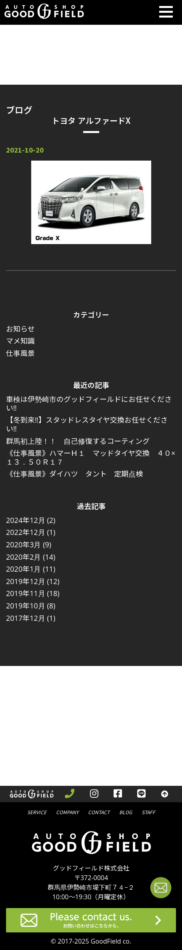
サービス (36, 812)
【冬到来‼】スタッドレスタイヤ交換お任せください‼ (87, 424)
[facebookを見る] (118, 794)
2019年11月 (25, 593)
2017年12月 (25, 618)
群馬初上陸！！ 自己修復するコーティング (78, 441)
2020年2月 (23, 557)
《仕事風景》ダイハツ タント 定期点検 (74, 474)
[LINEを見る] (141, 794)
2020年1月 (23, 569)
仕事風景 (20, 353)
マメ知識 (20, 341)
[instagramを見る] (94, 794)
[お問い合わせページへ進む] (161, 889)
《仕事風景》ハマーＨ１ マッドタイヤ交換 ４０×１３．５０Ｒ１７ (90, 457)
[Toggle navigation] (166, 12)
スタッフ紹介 (148, 812)
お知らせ (20, 329)
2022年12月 (25, 532)
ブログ (125, 812)
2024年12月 (25, 520)
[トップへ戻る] (165, 794)
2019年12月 (25, 581)
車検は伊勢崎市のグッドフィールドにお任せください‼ (89, 403)
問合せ (98, 812)
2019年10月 (25, 605)
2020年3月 (23, 544)
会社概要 (67, 812)
